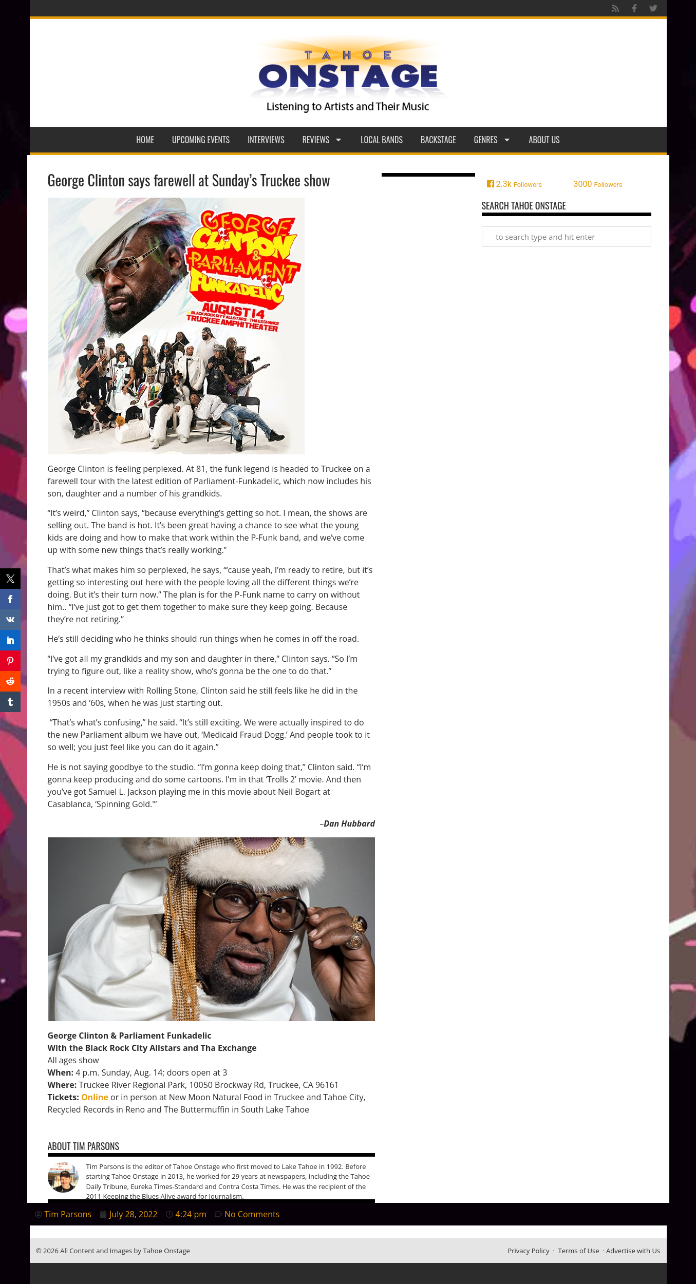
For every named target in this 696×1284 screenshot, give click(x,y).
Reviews (323, 139)
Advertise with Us (633, 1250)
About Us (544, 139)
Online (94, 1097)
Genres (492, 139)
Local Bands (382, 139)
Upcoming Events (201, 139)
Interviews (266, 139)
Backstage (438, 139)
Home (145, 139)
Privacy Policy (528, 1250)
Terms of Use (578, 1250)
